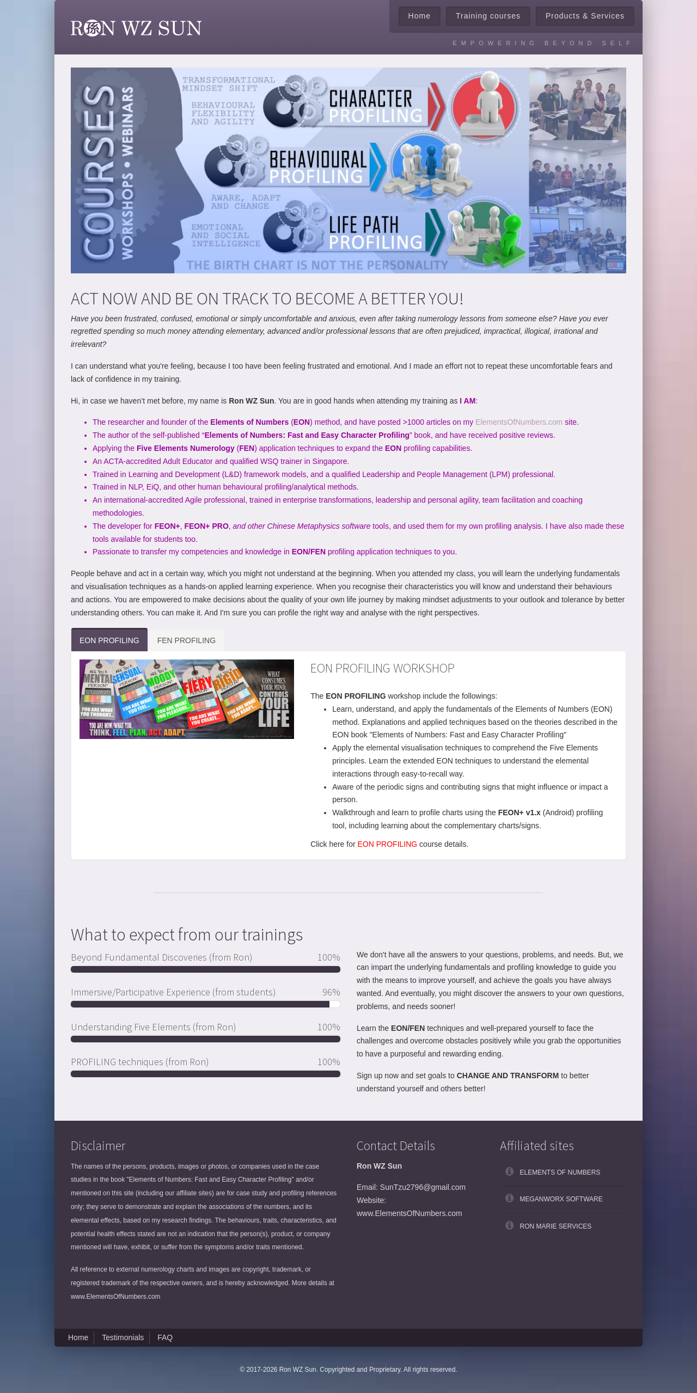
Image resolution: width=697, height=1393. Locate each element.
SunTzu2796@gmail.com (423, 1187)
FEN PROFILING (186, 640)
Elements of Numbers (560, 1172)
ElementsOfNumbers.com (519, 422)
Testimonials (123, 1337)
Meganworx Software (561, 1199)
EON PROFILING (109, 640)
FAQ (165, 1337)
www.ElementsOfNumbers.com (116, 1296)
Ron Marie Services (556, 1226)
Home (419, 15)
